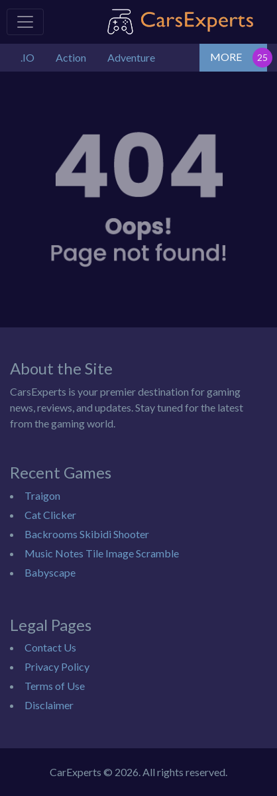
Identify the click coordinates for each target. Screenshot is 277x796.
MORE (226, 56)
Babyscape (50, 572)
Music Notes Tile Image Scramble (102, 553)
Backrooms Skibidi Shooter (87, 534)
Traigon (42, 495)
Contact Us (50, 647)
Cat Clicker (50, 514)
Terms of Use (55, 685)
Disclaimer (49, 705)
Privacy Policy (57, 666)
